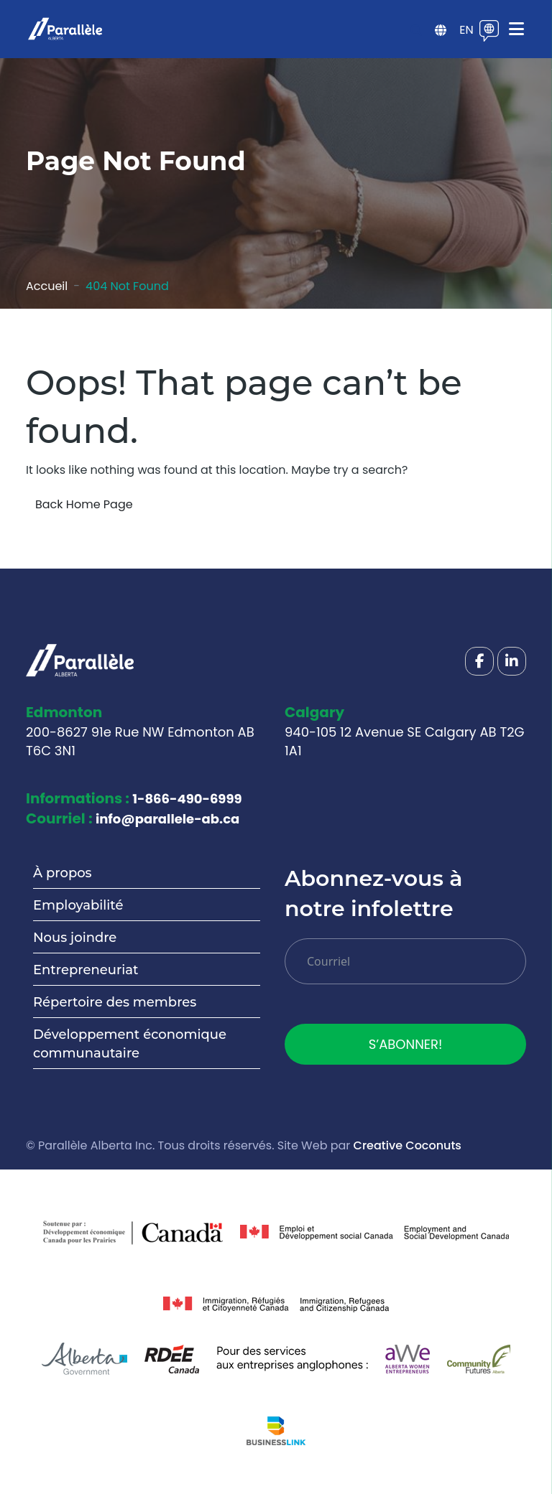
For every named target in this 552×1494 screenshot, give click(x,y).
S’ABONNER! (406, 1044)
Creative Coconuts (407, 1145)
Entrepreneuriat (85, 970)
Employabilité (78, 905)
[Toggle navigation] (516, 29)
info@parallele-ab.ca (167, 819)
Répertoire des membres (114, 1002)
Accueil (47, 286)
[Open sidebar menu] (440, 31)
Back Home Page (84, 504)
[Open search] (416, 31)
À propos (62, 873)
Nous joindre (74, 938)
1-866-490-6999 (187, 799)
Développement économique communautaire (129, 1044)
